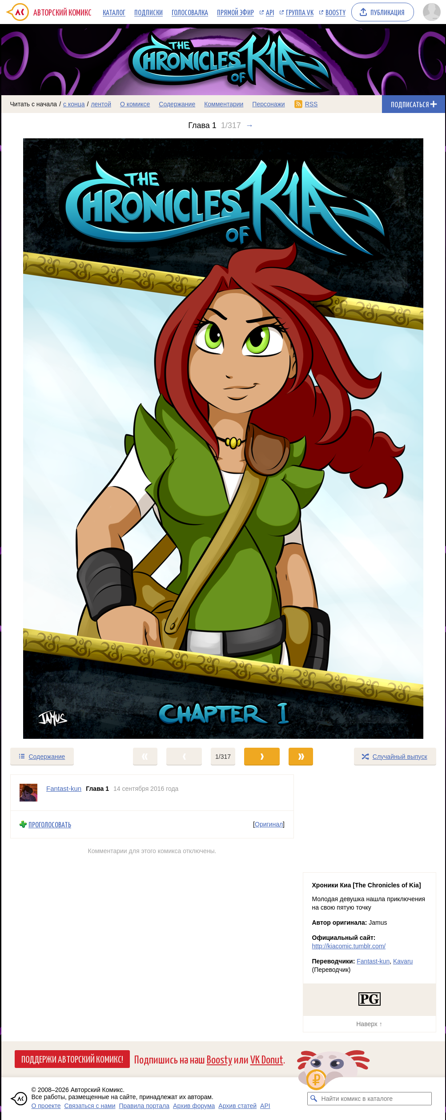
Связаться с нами (90, 1105)
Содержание (177, 104)
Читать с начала (33, 104)
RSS (311, 104)
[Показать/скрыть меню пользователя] (432, 12)
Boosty (335, 12)
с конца (74, 104)
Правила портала (144, 1105)
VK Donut (266, 1059)
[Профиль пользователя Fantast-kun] (28, 793)
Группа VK (299, 12)
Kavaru (403, 961)
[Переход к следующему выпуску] (223, 438)
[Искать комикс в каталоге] (314, 1098)
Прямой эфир (235, 12)
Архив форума (194, 1105)
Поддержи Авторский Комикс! (72, 1058)
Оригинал (269, 824)
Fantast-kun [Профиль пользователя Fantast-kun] (63, 788)
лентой (101, 104)
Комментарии (223, 104)
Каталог (114, 12)
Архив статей (237, 1105)
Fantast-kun (373, 961)
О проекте (46, 1105)
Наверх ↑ (369, 1023)
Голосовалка (190, 12)
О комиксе (135, 104)
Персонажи (268, 104)
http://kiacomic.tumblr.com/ (349, 946)
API (270, 12)
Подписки (148, 12)
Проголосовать (49, 824)
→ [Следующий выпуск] (249, 125)
